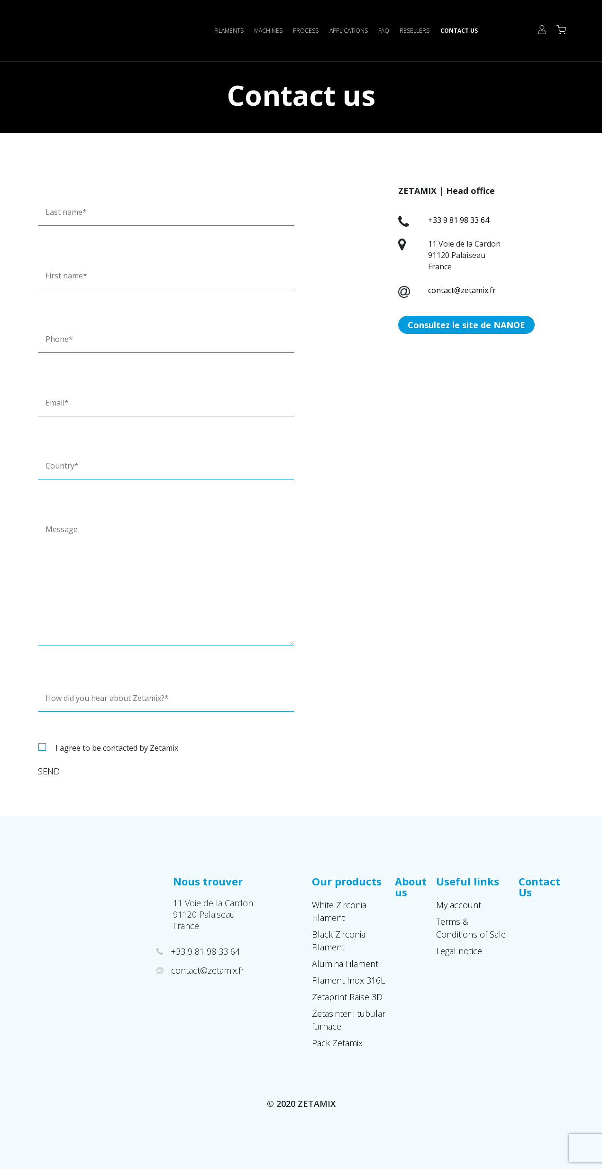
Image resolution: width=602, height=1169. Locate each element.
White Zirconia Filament (339, 911)
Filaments (229, 31)
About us (411, 886)
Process (306, 31)
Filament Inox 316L (348, 980)
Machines (268, 31)
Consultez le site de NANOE (466, 325)
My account (458, 905)
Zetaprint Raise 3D (347, 997)
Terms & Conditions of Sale (471, 928)
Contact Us (459, 31)
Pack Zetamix (337, 1043)
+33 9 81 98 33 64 (458, 220)
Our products (347, 881)
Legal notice (459, 951)
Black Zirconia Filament (338, 941)
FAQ (383, 31)
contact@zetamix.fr (462, 290)
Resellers (414, 31)
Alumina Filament (345, 963)
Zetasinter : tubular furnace (348, 1020)
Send (49, 771)
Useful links (467, 881)
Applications (348, 31)
